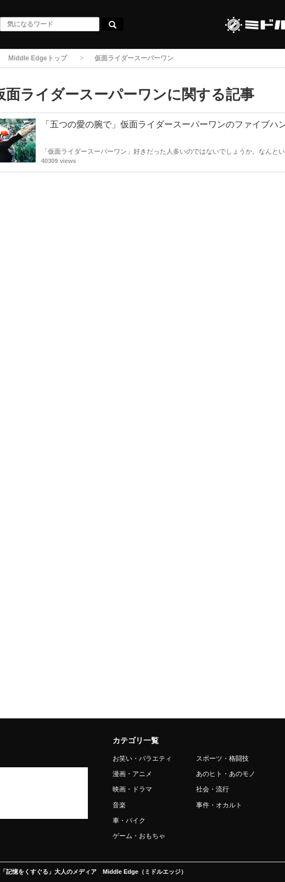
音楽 (119, 805)
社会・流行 (212, 789)
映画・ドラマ (132, 789)
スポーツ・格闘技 (222, 758)
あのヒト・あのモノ (225, 774)
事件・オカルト (219, 805)
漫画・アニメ (132, 774)
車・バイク (129, 820)
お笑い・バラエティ (142, 758)
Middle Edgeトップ (37, 58)
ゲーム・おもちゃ (139, 836)
